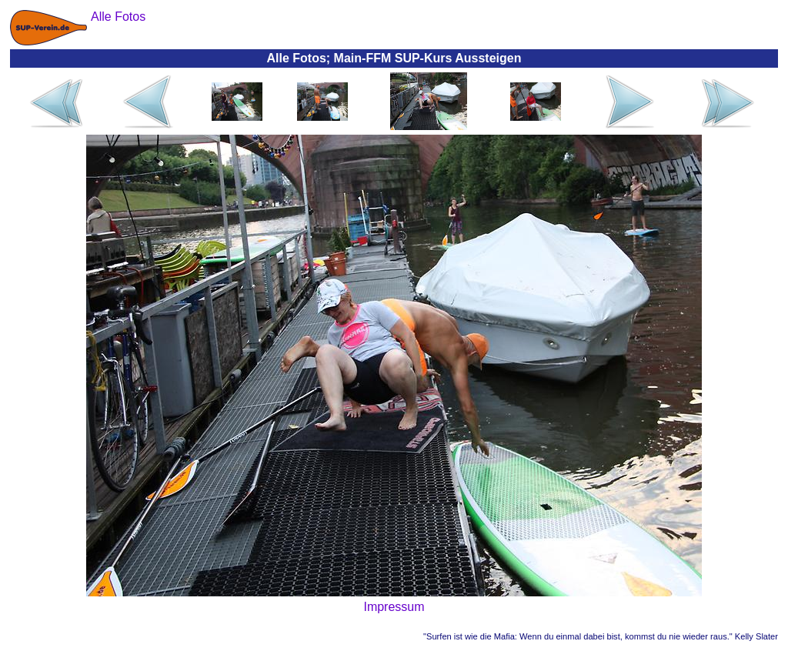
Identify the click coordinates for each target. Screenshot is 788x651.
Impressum (393, 606)
